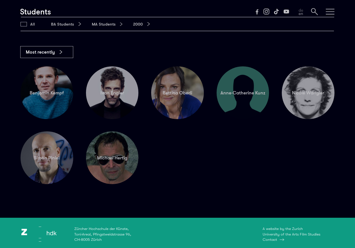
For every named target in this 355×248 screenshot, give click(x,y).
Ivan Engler (112, 92)
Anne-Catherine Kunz (242, 92)
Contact (270, 239)
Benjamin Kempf (47, 92)
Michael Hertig (112, 157)
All (32, 24)
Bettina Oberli (177, 92)
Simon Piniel (47, 157)
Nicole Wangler (308, 92)
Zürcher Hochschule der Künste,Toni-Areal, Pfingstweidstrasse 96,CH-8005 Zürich (102, 234)
